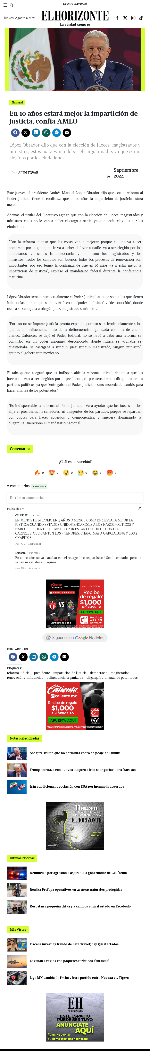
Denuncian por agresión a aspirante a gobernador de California (78, 873)
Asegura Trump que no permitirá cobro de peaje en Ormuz (75, 753)
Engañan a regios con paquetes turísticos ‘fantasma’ (69, 961)
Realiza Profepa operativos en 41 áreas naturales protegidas (76, 890)
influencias (35, 678)
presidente (42, 673)
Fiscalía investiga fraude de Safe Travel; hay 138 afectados (74, 944)
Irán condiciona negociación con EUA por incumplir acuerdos (77, 787)
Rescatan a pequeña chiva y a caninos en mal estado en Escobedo (80, 906)
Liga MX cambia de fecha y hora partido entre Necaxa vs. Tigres (79, 978)
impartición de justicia (70, 673)
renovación (15, 678)
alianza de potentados (121, 678)
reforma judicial (19, 673)
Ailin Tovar (28, 173)
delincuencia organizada (64, 678)
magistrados (120, 673)
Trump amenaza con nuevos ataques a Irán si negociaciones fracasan (83, 770)
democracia (98, 673)
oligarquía (94, 678)
